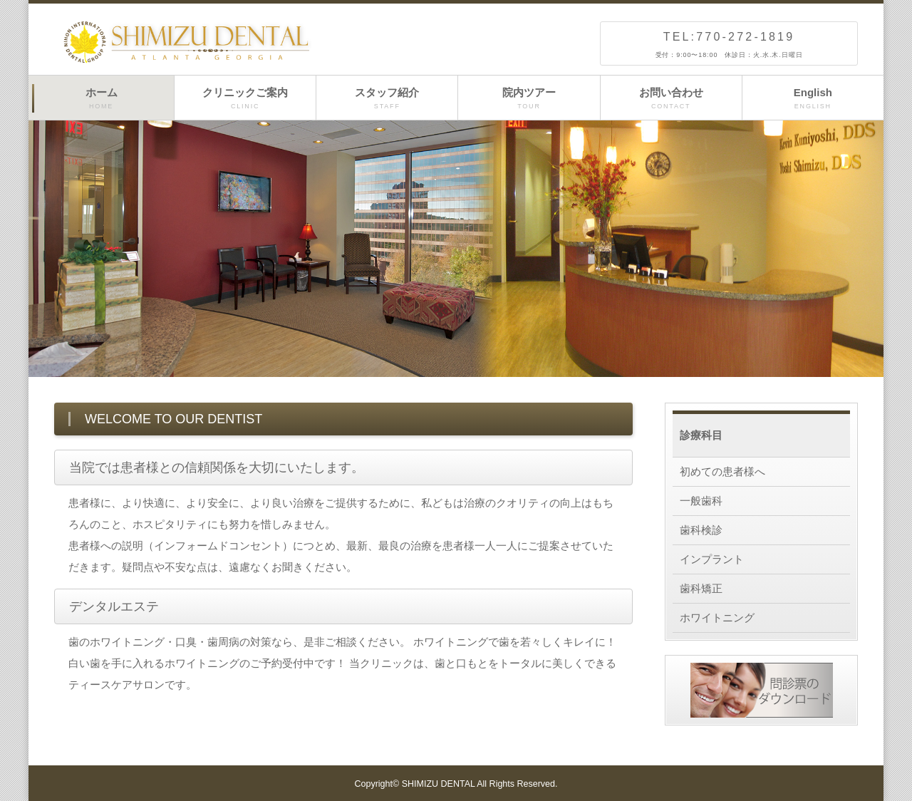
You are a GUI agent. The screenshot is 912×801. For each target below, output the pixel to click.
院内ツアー (528, 98)
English (813, 98)
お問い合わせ (671, 98)
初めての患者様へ (722, 471)
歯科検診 (701, 530)
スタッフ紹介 (386, 98)
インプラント (712, 559)
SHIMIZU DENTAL (438, 784)
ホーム (101, 98)
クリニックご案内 (245, 98)
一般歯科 (701, 501)
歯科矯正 (701, 588)
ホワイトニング (717, 617)
